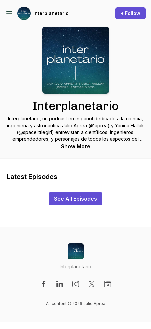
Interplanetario (51, 13)
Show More (75, 146)
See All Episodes (75, 198)
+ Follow (130, 13)
